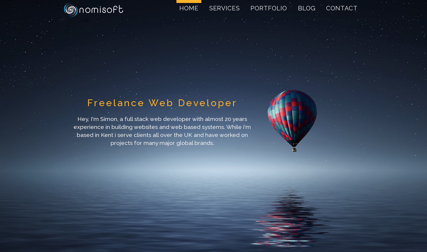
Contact (342, 8)
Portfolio (269, 8)
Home (188, 8)
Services (224, 8)
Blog (307, 8)
